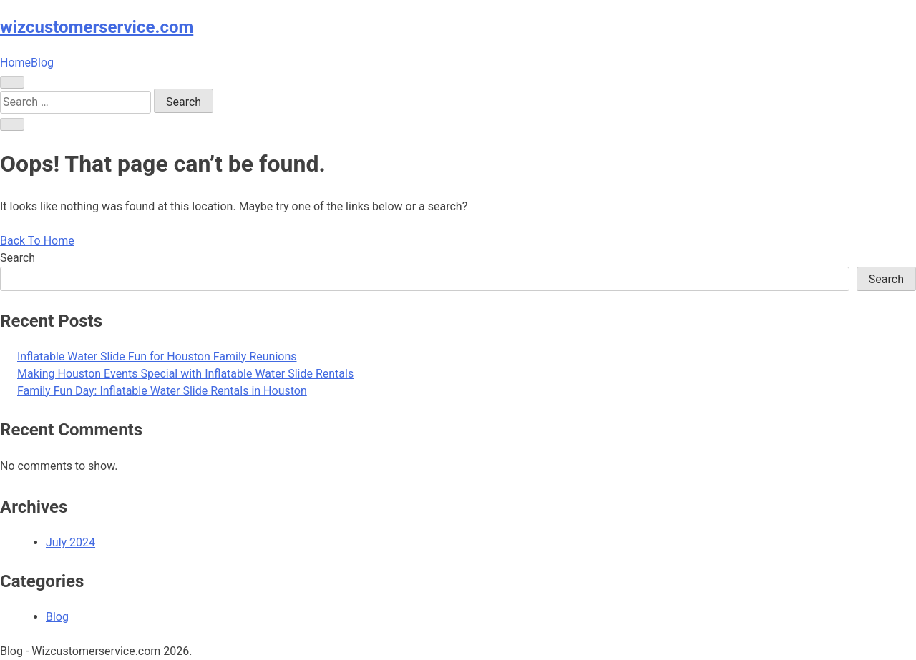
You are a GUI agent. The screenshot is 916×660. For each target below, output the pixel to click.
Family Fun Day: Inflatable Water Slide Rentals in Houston (162, 391)
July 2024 (70, 542)
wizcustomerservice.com (96, 27)
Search (17, 258)
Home (15, 62)
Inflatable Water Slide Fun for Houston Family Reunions (157, 356)
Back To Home (37, 240)
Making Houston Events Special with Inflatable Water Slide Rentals (185, 373)
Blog (42, 62)
